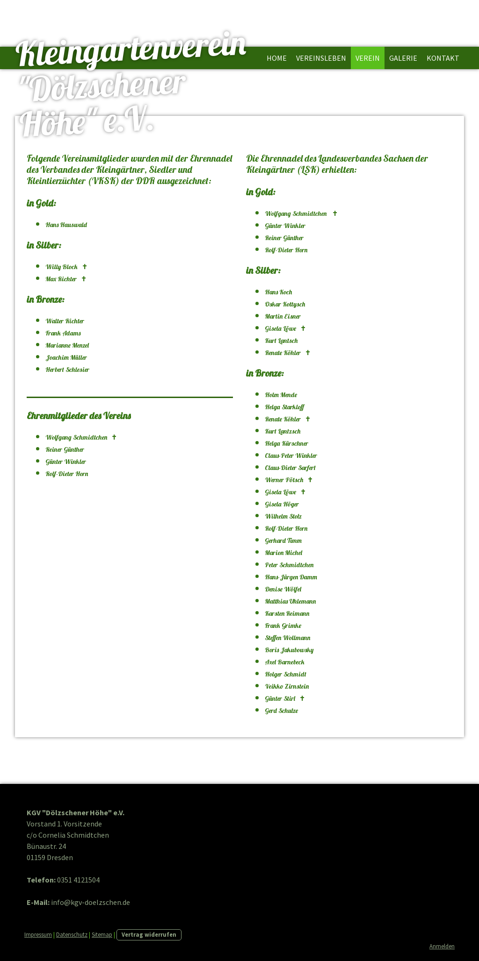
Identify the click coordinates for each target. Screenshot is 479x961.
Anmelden (442, 946)
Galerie (403, 58)
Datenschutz (71, 934)
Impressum (38, 934)
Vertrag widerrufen (149, 934)
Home (277, 58)
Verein (368, 58)
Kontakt (443, 58)
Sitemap (102, 934)
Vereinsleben (321, 58)
